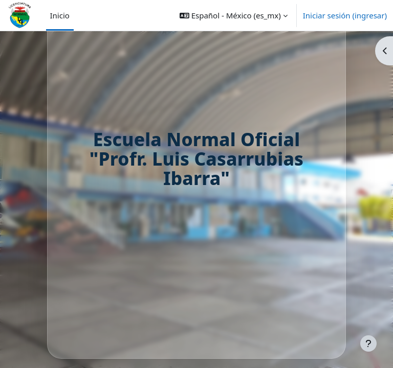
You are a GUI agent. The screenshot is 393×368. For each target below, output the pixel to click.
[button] (233, 15)
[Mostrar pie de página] (368, 343)
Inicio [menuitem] (60, 15)
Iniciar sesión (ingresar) (345, 15)
